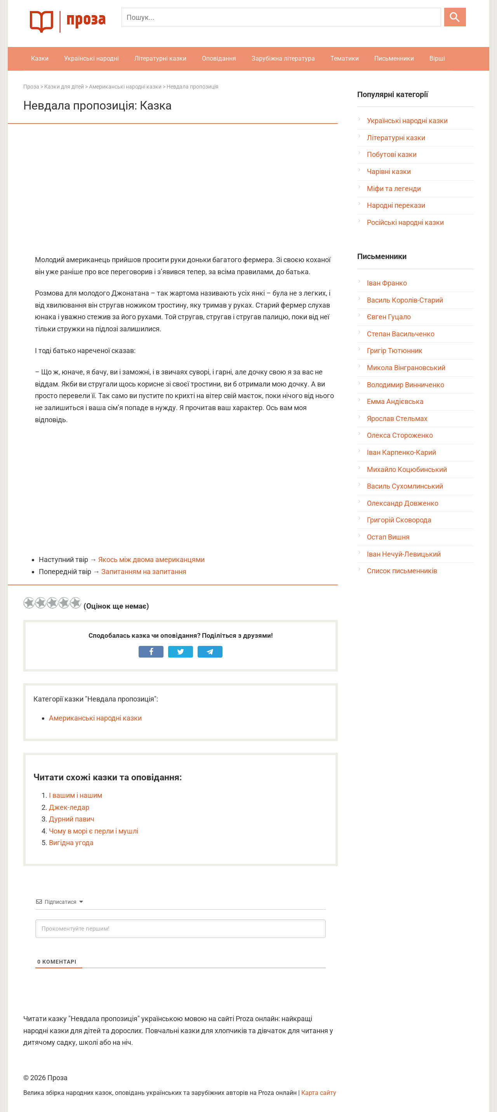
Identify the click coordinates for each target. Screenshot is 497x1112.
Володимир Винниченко (405, 385)
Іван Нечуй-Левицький (404, 554)
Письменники (394, 58)
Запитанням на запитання (143, 571)
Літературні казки (160, 58)
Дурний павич (71, 819)
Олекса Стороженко (400, 435)
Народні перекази (396, 205)
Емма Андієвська (395, 401)
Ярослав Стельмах (397, 418)
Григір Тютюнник (394, 350)
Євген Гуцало (389, 317)
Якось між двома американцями (151, 559)
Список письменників (402, 571)
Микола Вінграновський (406, 368)
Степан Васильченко (400, 334)
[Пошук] (281, 17)
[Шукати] (455, 17)
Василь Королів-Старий (405, 300)
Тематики (344, 58)
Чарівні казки (389, 171)
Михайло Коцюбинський (407, 469)
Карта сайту (318, 1092)
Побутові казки (392, 154)
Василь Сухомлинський (405, 486)
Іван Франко (387, 283)
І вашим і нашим (75, 795)
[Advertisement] (180, 190)
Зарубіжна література (283, 58)
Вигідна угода (71, 843)
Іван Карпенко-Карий (401, 452)
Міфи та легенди (394, 188)
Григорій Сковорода (399, 520)
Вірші (437, 58)
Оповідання (219, 58)
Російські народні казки (405, 222)
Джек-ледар (69, 807)
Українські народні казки (407, 121)
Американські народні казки (95, 718)
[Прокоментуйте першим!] (180, 928)
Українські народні (91, 58)
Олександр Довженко (402, 503)
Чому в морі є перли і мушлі (93, 831)
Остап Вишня (388, 537)
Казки (40, 58)
